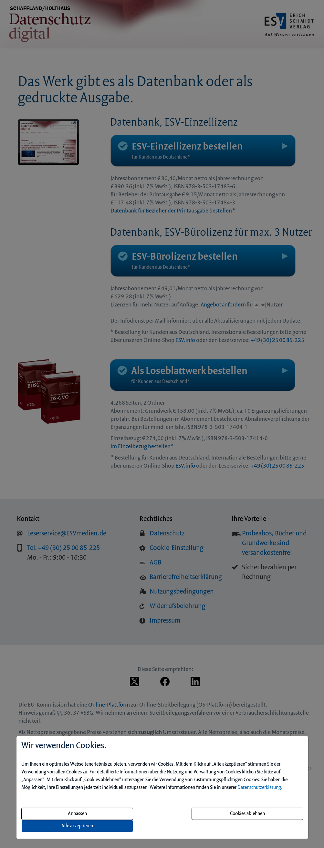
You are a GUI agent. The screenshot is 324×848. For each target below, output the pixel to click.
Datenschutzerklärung (259, 787)
